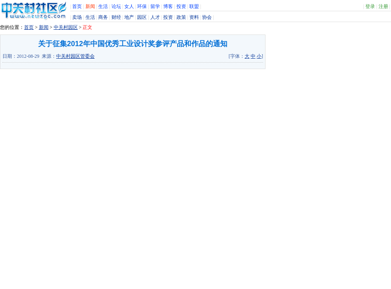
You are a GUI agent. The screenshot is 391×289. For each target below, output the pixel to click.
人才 (155, 17)
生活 (103, 6)
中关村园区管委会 (75, 56)
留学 (155, 6)
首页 (77, 6)
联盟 (194, 6)
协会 (207, 17)
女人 (129, 6)
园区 (142, 17)
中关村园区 (66, 27)
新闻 (90, 6)
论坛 (116, 6)
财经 (116, 17)
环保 (142, 6)
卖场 (77, 17)
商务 (103, 17)
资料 (194, 17)
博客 (168, 6)
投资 (181, 6)
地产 (129, 17)
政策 (181, 17)
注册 (383, 6)
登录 (370, 6)
